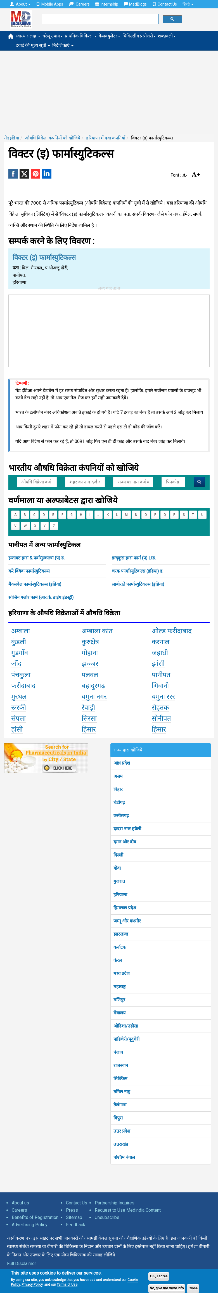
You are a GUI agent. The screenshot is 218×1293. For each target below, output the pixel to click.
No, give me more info (167, 1288)
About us (20, 1203)
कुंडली (18, 642)
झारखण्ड (120, 934)
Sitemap (74, 1217)
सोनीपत (161, 718)
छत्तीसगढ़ (121, 815)
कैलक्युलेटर (109, 36)
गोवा (117, 868)
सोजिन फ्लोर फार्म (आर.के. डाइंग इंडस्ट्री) (41, 597)
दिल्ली (118, 855)
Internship (106, 4)
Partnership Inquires (114, 1203)
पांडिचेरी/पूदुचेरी (126, 1039)
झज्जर (90, 664)
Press (72, 1210)
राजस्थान (120, 1065)
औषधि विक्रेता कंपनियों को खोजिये (52, 138)
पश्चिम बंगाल (124, 1157)
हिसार (89, 729)
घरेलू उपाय (52, 36)
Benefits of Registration (35, 1217)
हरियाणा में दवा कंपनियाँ (105, 138)
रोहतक (160, 707)
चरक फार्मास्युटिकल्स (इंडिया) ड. (137, 571)
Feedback (75, 1224)
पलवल (90, 675)
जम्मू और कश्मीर (127, 921)
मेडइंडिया (11, 138)
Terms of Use (67, 1285)
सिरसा (89, 718)
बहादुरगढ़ (93, 686)
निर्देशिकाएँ (63, 45)
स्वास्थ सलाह (28, 36)
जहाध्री (160, 653)
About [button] (20, 4)
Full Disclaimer (21, 1263)
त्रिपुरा (118, 1118)
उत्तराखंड (120, 1144)
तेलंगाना (119, 1104)
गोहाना (90, 653)
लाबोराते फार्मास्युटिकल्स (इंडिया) (138, 584)
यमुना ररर (163, 697)
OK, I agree (158, 1276)
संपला (18, 718)
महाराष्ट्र (119, 986)
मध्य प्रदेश (121, 973)
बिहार (118, 789)
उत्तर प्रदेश (121, 1131)
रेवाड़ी (88, 707)
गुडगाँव (19, 653)
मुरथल (19, 697)
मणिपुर (119, 999)
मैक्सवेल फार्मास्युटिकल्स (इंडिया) (34, 584)
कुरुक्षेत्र (90, 642)
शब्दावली (167, 36)
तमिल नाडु (121, 1091)
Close (193, 1288)
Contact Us (164, 4)
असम (118, 776)
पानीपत (161, 675)
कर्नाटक (119, 947)
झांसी (158, 664)
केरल (117, 960)
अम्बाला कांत (97, 631)
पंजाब (118, 1052)
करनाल (160, 642)
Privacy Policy (32, 1285)
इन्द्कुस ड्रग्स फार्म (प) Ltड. (134, 558)
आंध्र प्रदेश (121, 763)
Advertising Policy (30, 1224)
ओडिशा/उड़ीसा (125, 1026)
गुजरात (119, 881)
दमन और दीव (124, 841)
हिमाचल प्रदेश (124, 907)
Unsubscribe (107, 1217)
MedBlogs (135, 4)
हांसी (17, 729)
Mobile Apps (49, 4)
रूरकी (18, 707)
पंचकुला (20, 675)
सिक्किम (120, 1078)
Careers (79, 4)
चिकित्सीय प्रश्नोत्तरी (139, 36)
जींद (16, 664)
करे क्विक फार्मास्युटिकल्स (29, 571)
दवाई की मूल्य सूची (33, 45)
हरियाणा (120, 894)
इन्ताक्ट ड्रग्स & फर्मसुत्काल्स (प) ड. (36, 558)
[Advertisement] (109, 92)
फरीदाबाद (23, 686)
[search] (99, 19)
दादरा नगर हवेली (127, 828)
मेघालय (119, 1013)
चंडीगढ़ (119, 802)
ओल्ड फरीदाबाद (172, 631)
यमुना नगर (94, 697)
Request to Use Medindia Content (128, 1210)
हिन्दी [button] (188, 4)
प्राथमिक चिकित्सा (80, 36)
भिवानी (160, 686)
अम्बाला (20, 631)
